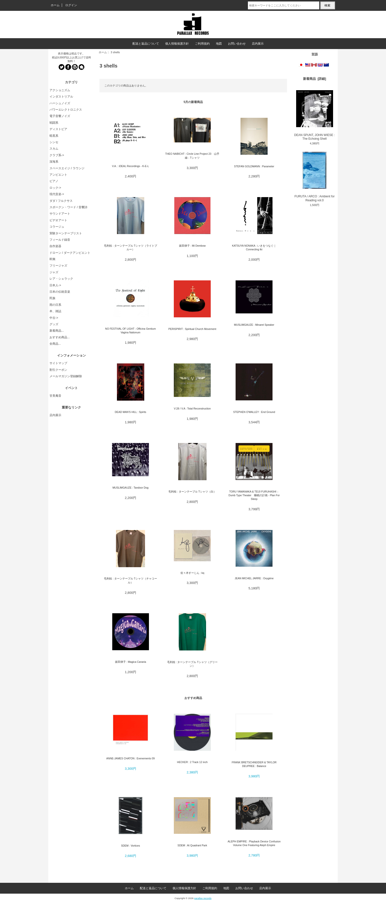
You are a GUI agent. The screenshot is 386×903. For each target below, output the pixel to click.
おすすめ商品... (59, 337)
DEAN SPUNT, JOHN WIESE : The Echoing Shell (314, 115)
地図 (219, 43)
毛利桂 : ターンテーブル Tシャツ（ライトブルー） (130, 247)
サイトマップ (58, 363)
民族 (52, 298)
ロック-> (55, 187)
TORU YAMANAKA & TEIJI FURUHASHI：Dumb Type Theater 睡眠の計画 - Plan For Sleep (254, 495)
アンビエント (58, 174)
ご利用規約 (202, 43)
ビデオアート (58, 220)
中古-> (53, 318)
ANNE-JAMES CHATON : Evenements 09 (130, 758)
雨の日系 (55, 305)
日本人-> (55, 285)
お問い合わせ (237, 43)
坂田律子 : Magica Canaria (130, 661)
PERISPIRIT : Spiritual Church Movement (192, 328)
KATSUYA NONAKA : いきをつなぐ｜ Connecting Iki (254, 247)
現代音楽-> (56, 194)
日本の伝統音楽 (59, 291)
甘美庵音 (55, 395)
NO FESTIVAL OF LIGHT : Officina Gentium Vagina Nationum (130, 330)
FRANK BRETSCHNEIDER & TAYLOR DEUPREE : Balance (254, 764)
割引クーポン (58, 370)
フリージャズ (58, 265)
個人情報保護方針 (177, 43)
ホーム (55, 5)
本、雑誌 (55, 311)
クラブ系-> (56, 155)
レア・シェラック (61, 278)
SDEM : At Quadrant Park (192, 845)
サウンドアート (59, 213)
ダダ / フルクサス (61, 201)
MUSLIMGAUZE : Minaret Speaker (254, 324)
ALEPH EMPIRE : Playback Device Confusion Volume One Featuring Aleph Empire (254, 843)
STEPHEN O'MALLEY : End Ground (254, 411)
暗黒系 (53, 135)
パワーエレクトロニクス (65, 109)
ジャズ (53, 272)
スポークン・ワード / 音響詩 (68, 207)
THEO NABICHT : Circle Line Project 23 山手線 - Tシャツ (192, 155)
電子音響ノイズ (59, 116)
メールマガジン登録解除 (65, 376)
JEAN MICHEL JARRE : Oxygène (254, 578)
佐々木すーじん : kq (192, 572)
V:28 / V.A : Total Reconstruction (192, 408)
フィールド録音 (59, 239)
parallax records (202, 898)
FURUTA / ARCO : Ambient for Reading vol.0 (314, 177)
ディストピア (58, 129)
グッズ (53, 324)
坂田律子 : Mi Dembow (192, 245)
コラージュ (56, 226)
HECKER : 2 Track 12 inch (192, 762)
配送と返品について (145, 43)
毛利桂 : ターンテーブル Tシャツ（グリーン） (192, 664)
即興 (52, 259)
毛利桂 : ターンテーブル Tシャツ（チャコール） (130, 580)
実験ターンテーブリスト (65, 233)
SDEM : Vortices (130, 845)
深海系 (53, 161)
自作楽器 (55, 246)
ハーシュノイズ (59, 103)
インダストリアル (61, 96)
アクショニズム (59, 90)
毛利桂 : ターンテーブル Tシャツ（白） (192, 491)
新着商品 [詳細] (314, 79)
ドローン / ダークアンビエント (69, 253)
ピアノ (53, 181)
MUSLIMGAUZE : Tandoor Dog (130, 487)
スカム (53, 148)
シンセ (53, 142)
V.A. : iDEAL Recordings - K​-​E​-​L (130, 166)
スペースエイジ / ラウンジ (66, 168)
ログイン (71, 5)
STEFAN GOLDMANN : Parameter (254, 166)
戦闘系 (53, 122)
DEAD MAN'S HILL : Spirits (130, 411)
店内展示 (258, 43)
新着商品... (56, 330)
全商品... (55, 343)
